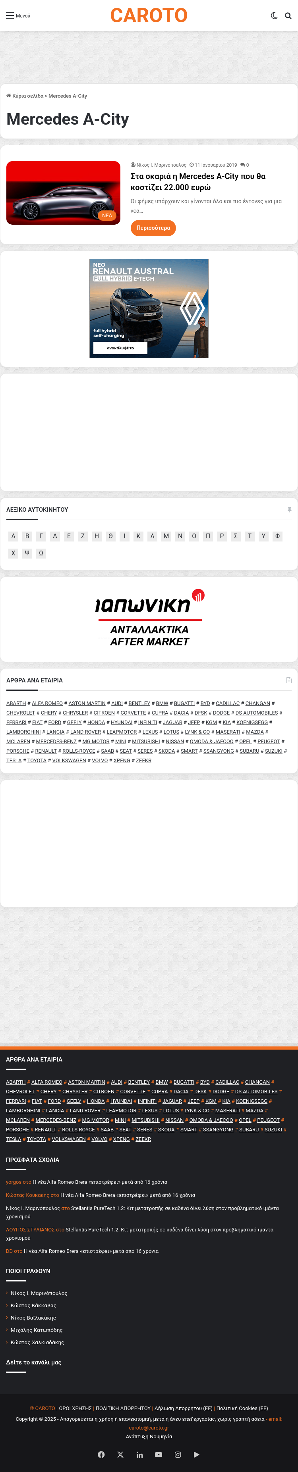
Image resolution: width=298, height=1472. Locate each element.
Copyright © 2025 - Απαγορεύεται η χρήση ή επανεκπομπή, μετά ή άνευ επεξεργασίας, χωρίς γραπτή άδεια (139, 1419)
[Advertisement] (149, 843)
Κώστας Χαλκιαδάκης (37, 1342)
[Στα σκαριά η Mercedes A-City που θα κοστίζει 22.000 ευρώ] (63, 192)
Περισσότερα (153, 228)
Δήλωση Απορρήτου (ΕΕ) (184, 1408)
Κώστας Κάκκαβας (33, 1305)
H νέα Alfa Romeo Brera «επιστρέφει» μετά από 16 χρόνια (100, 1182)
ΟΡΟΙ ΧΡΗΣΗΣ (75, 1408)
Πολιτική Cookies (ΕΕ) (242, 1408)
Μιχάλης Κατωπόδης (37, 1330)
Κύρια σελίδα (24, 96)
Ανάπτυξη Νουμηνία (149, 1436)
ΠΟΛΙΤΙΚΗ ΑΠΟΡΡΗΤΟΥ (123, 1408)
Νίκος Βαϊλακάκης (33, 1317)
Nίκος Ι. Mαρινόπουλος (162, 165)
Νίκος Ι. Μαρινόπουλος (39, 1293)
